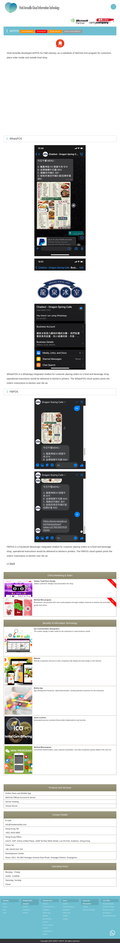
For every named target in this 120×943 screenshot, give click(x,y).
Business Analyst (108, 910)
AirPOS (25, 906)
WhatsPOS (26, 910)
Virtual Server (11, 806)
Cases (5, 906)
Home (5, 904)
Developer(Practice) (109, 916)
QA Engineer (107, 913)
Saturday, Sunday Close (13, 882)
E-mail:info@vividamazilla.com (16, 822)
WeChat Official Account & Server (20, 797)
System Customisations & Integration (49, 907)
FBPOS (25, 913)
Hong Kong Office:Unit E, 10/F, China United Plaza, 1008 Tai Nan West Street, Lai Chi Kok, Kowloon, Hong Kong (47, 839)
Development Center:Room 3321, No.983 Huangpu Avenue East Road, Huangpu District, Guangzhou (41, 855)
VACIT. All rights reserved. (69, 941)
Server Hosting (12, 802)
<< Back (11, 563)
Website (45, 916)
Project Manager (108, 904)
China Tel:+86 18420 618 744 (14, 847)
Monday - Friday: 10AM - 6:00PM (12, 874)
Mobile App (46, 913)
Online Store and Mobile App (18, 793)
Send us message (89, 910)
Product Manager (108, 906)
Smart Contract (48, 925)
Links (4, 913)
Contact (85, 906)
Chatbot (45, 928)
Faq (4, 910)
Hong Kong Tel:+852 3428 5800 (12, 831)
